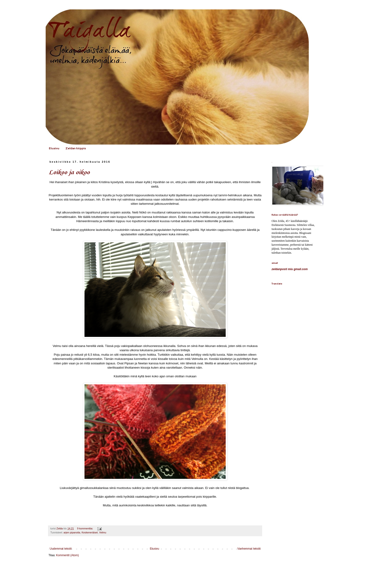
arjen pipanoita (72, 532)
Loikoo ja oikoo (69, 172)
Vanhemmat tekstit (249, 548)
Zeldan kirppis (75, 148)
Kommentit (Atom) (67, 555)
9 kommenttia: (85, 528)
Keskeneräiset (90, 532)
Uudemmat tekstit (61, 548)
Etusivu (54, 148)
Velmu (102, 532)
